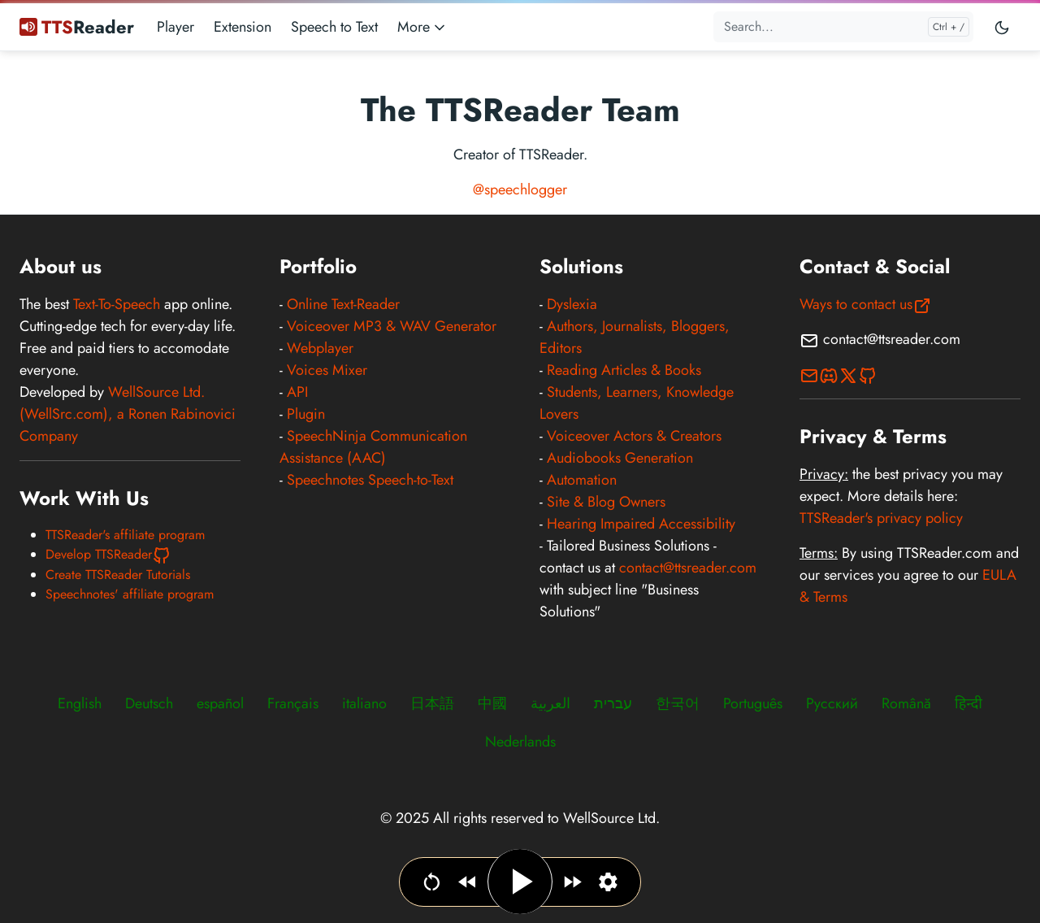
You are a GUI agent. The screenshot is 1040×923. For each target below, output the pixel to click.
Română (906, 703)
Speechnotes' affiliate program (130, 594)
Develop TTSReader (108, 554)
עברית (613, 703)
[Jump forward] (572, 882)
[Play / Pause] (520, 881)
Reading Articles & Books (624, 370)
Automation (582, 479)
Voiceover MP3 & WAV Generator (391, 326)
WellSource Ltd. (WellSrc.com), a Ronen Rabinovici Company (128, 413)
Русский (832, 703)
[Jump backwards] (467, 882)
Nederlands (520, 741)
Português (752, 703)
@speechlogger (520, 189)
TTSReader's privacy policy (881, 518)
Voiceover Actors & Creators (634, 435)
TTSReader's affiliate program (125, 534)
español (220, 703)
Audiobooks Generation (620, 457)
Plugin (306, 413)
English (80, 703)
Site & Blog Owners (606, 501)
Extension (242, 26)
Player (175, 26)
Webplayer (320, 348)
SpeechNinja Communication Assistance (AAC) (373, 446)
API (297, 392)
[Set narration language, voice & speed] (608, 882)
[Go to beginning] (432, 882)
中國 (492, 703)
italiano (364, 703)
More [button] (422, 26)
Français (292, 703)
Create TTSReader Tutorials (118, 574)
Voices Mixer (327, 370)
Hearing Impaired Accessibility (641, 523)
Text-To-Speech (116, 304)
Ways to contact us (866, 304)
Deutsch (149, 703)
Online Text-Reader (343, 304)
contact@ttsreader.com (687, 567)
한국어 (678, 703)
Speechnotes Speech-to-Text (370, 479)
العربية (550, 703)
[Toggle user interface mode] (1001, 27)
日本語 (432, 703)
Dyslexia (572, 304)
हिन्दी (968, 703)
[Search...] (843, 26)
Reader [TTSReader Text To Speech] (77, 27)
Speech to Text (334, 26)
